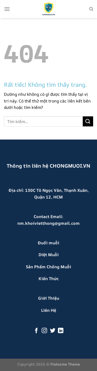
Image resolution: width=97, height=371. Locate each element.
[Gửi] (88, 121)
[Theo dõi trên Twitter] (52, 331)
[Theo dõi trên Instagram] (44, 331)
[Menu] (7, 9)
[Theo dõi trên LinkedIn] (60, 331)
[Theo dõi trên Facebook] (36, 331)
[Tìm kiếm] (91, 9)
